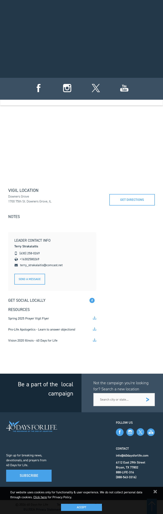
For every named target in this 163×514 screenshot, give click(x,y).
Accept (81, 507)
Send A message (30, 279)
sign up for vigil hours (44, 86)
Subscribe (29, 475)
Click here (40, 497)
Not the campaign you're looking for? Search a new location (120, 386)
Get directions (132, 200)
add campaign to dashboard (118, 86)
